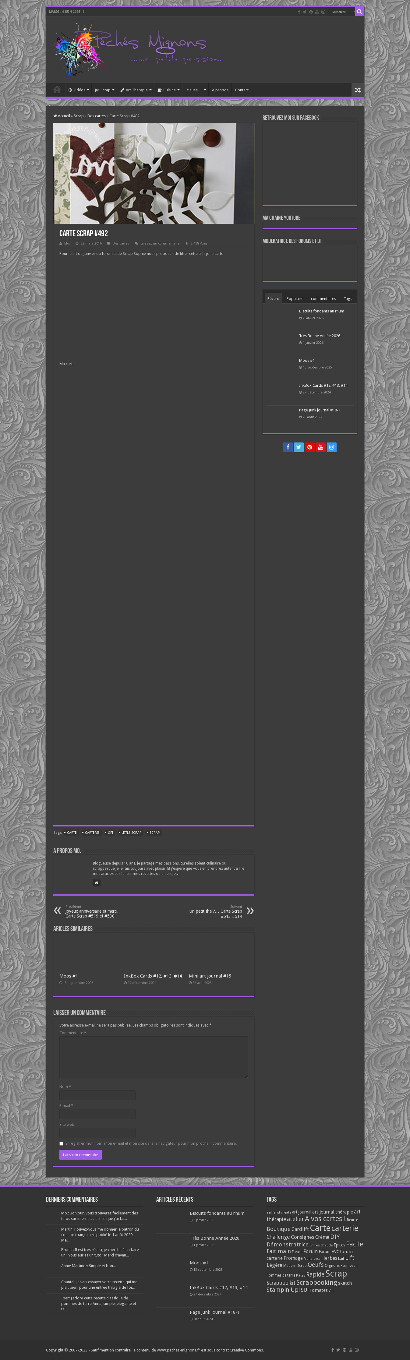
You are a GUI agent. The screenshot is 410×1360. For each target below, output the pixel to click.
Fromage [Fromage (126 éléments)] (293, 1258)
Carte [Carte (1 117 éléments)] (320, 1228)
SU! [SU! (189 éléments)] (305, 1290)
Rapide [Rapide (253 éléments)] (315, 1274)
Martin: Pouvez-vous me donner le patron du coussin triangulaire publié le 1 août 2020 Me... (100, 1234)
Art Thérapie (134, 90)
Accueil (57, 89)
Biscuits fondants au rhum (321, 311)
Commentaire (72, 1033)
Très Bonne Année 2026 (319, 335)
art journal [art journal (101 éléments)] (301, 1212)
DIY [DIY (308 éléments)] (335, 1236)
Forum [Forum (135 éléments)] (310, 1251)
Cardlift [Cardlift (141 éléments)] (300, 1229)
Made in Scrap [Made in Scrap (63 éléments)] (295, 1265)
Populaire (295, 298)
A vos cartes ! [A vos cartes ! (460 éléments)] (325, 1219)
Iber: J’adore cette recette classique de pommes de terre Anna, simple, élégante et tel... (98, 1303)
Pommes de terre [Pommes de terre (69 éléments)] (281, 1275)
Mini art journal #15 (210, 976)
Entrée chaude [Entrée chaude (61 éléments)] (321, 1245)
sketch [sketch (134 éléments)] (345, 1283)
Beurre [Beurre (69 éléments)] (352, 1220)
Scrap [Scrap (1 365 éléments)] (336, 1273)
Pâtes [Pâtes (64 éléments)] (300, 1275)
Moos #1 (68, 976)
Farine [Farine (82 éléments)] (297, 1251)
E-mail (66, 1105)
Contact (242, 90)
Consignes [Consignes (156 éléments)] (302, 1237)
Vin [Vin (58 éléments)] (331, 1291)
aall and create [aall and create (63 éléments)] (279, 1212)
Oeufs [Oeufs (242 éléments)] (316, 1264)
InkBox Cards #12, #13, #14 (153, 976)
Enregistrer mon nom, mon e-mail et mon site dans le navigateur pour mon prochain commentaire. (151, 1143)
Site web (66, 1124)
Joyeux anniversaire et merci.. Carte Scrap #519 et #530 (96, 911)
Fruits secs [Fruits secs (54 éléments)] (312, 1259)
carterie (92, 833)
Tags (348, 298)
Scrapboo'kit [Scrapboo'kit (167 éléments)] (281, 1283)
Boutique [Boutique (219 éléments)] (279, 1229)
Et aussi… (194, 90)
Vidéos (77, 90)
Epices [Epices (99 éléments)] (339, 1244)
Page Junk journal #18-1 (320, 410)
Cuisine (166, 90)
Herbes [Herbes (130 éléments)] (329, 1258)
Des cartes (96, 116)
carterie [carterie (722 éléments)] (344, 1228)
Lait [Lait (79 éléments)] (341, 1258)
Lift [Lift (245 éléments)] (350, 1257)
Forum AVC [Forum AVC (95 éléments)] (329, 1251)
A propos (220, 90)
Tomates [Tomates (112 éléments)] (318, 1290)
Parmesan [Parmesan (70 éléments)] (349, 1265)
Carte (72, 833)
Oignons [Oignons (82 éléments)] (332, 1265)
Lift (110, 833)
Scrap (103, 90)
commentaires (323, 298)
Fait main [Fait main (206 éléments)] (279, 1251)
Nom (65, 1086)
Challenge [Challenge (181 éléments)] (278, 1237)
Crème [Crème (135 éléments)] (322, 1237)
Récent (273, 298)
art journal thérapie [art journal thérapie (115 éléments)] (332, 1212)
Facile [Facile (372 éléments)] (354, 1244)
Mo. (67, 243)
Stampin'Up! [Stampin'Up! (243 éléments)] (283, 1289)
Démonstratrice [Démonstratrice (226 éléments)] (288, 1244)
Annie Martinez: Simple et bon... (88, 1265)
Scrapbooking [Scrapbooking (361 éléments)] (316, 1282)
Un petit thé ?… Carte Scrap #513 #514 (211, 912)
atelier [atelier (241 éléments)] (295, 1219)
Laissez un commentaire (159, 243)
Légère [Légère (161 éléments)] (274, 1265)
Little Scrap (131, 833)
